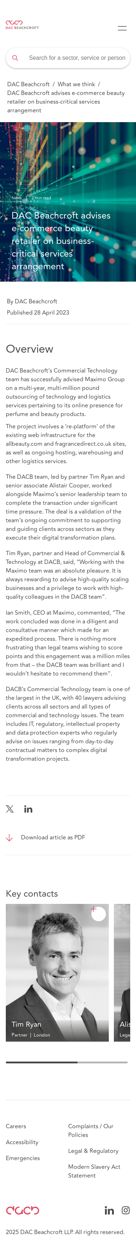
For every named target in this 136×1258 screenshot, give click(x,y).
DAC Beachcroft (28, 84)
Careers (16, 1126)
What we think (76, 84)
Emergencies (23, 1158)
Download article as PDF (53, 837)
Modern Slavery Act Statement (94, 1171)
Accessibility (22, 1142)
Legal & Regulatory (93, 1151)
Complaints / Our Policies (91, 1130)
